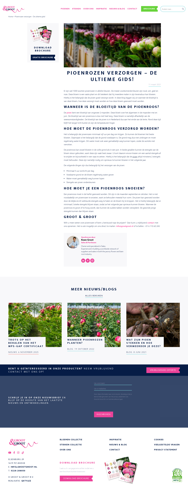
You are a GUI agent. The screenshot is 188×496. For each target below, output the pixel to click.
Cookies (159, 439)
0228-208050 (18, 470)
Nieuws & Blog (118, 444)
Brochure (149, 8)
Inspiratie (115, 439)
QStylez (26, 481)
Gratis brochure (43, 57)
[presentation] (122, 405)
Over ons (89, 9)
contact (150, 223)
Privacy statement (165, 449)
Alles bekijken (94, 295)
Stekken (77, 9)
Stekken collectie (71, 444)
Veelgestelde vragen (167, 444)
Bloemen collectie (71, 439)
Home (10, 17)
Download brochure (76, 478)
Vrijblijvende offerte (163, 370)
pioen (69, 112)
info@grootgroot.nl (124, 226)
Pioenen (65, 9)
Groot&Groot (8, 5)
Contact (132, 9)
